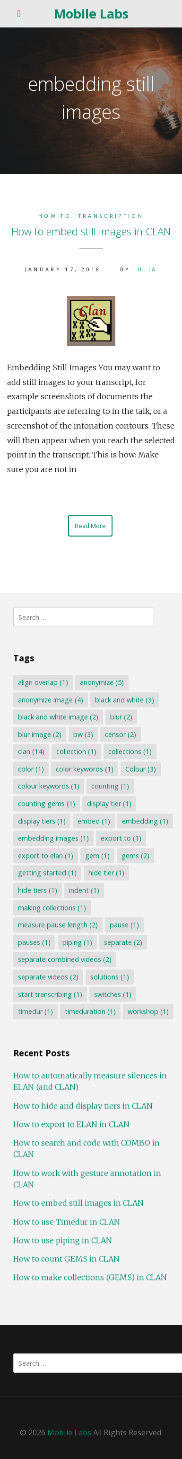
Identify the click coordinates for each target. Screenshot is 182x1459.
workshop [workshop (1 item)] (148, 1011)
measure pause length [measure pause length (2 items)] (58, 924)
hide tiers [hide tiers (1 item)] (37, 890)
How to (54, 215)
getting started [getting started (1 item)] (47, 872)
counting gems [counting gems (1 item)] (46, 803)
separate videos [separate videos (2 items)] (48, 976)
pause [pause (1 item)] (124, 924)
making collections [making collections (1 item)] (52, 907)
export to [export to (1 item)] (121, 837)
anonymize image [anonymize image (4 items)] (50, 699)
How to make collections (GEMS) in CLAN (90, 1277)
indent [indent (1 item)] (84, 890)
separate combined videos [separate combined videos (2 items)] (65, 959)
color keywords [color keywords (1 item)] (84, 768)
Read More (90, 525)
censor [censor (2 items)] (120, 733)
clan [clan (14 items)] (31, 751)
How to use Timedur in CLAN (66, 1221)
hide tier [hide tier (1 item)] (106, 872)
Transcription (111, 215)
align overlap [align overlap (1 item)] (43, 681)
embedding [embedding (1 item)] (145, 820)
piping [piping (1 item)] (77, 941)
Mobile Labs (91, 13)
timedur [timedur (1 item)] (35, 1011)
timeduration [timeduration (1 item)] (90, 1011)
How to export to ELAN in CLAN (71, 1123)
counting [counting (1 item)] (110, 785)
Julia (145, 269)
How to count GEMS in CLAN (66, 1258)
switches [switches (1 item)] (112, 993)
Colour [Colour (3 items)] (140, 768)
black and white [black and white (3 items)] (124, 699)
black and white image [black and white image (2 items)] (58, 716)
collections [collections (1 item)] (130, 751)
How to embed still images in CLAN (91, 231)
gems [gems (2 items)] (135, 854)
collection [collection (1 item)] (76, 751)
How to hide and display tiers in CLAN (83, 1105)
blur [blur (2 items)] (121, 716)
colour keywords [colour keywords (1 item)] (48, 785)
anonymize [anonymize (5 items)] (102, 681)
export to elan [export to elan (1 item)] (45, 854)
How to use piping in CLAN (62, 1239)
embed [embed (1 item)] (94, 820)
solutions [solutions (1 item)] (109, 976)
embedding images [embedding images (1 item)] (53, 837)
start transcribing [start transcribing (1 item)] (50, 993)
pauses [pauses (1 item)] (34, 941)
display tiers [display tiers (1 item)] (42, 820)
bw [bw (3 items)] (83, 733)
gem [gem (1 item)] (97, 854)
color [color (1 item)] (31, 768)
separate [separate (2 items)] (123, 941)
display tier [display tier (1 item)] (109, 803)
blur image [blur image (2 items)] (39, 733)
